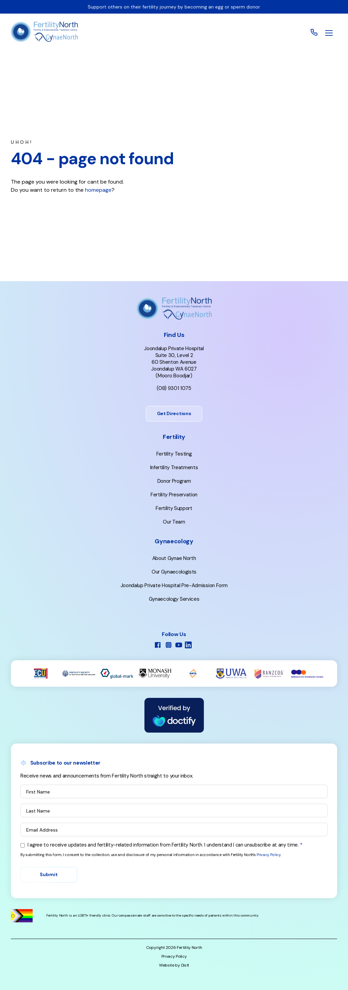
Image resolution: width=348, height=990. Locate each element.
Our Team (174, 521)
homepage (98, 189)
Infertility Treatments (174, 467)
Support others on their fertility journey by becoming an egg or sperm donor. (174, 7)
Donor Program (174, 481)
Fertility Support (174, 508)
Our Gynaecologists (174, 571)
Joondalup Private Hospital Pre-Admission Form (174, 585)
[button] (329, 33)
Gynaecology (174, 541)
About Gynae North (174, 558)
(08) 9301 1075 (174, 388)
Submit (49, 874)
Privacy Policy (268, 854)
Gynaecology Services (174, 599)
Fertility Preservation (174, 494)
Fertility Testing (174, 453)
